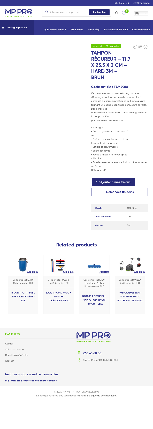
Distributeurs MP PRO (116, 29)
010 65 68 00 (121, 2)
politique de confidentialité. (102, 395)
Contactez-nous (141, 29)
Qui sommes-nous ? (55, 29)
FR (137, 13)
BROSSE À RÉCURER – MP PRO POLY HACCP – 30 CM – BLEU (94, 300)
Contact (9, 360)
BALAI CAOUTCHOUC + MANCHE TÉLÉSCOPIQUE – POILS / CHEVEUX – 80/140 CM (58, 296)
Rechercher (99, 12)
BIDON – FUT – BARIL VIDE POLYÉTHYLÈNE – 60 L (23, 296)
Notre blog (94, 29)
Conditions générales (16, 354)
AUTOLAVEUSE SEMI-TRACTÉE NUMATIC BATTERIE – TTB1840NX (130, 296)
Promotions (77, 29)
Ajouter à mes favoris (115, 182)
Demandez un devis (119, 192)
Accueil (9, 343)
